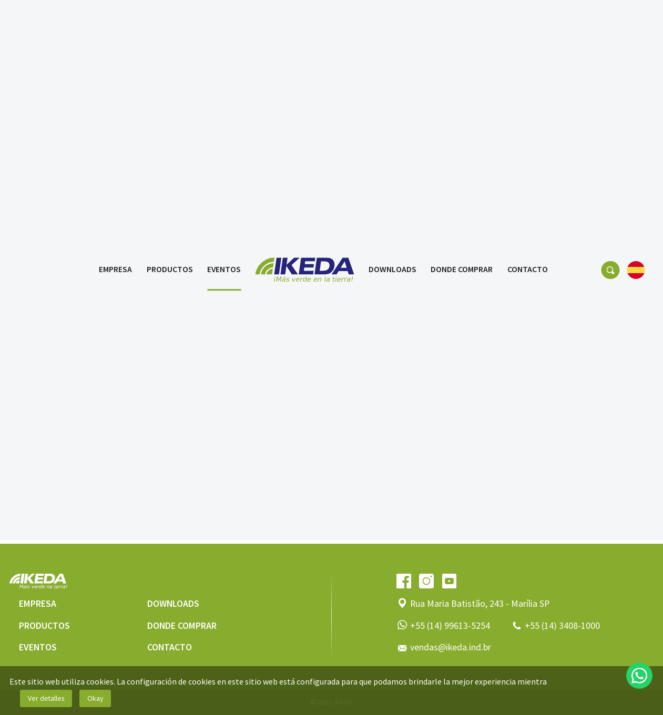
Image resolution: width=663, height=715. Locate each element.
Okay (95, 698)
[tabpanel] (331, 255)
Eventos (224, 20)
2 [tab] (326, 404)
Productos (170, 20)
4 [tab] (358, 404)
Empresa (115, 20)
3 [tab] (341, 404)
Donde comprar (462, 20)
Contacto (527, 20)
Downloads (392, 20)
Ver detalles (46, 698)
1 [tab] (309, 404)
